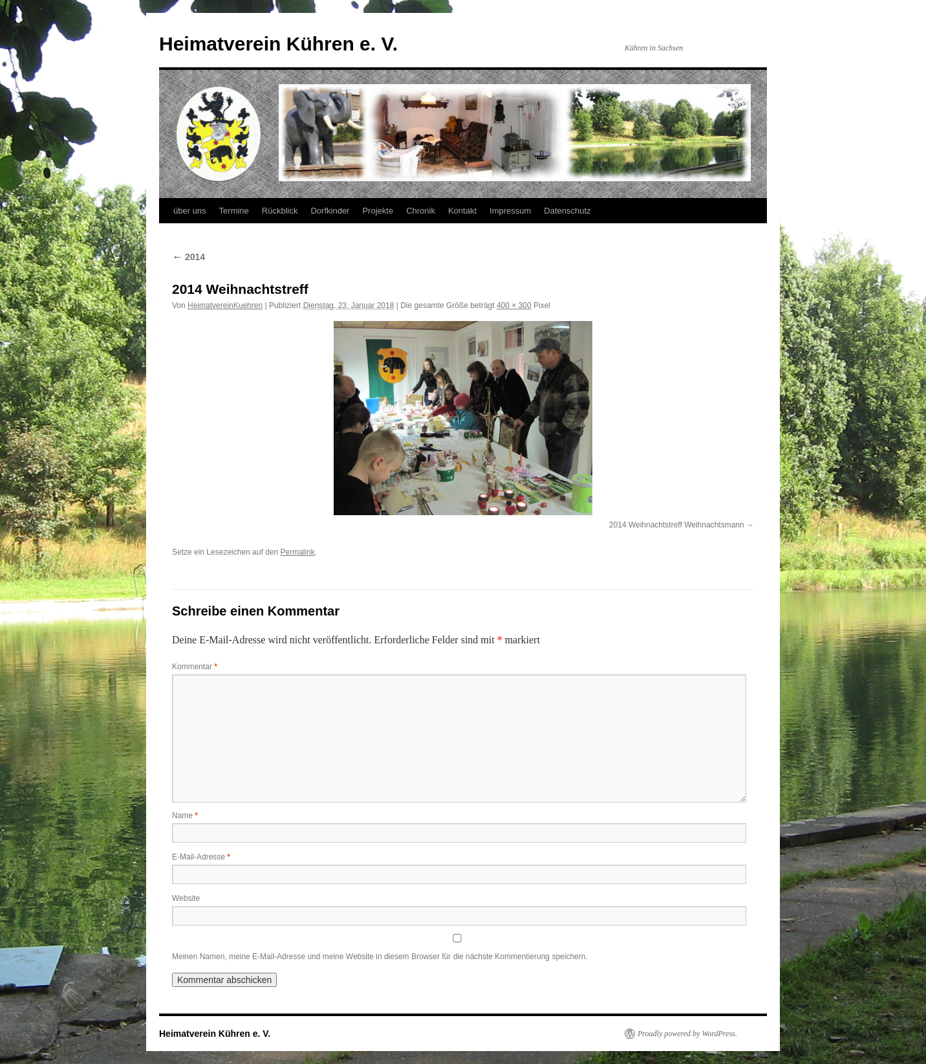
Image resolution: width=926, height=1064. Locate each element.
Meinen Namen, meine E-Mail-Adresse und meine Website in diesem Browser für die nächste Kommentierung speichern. (380, 956)
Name (185, 815)
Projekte (377, 211)
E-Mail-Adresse (201, 856)
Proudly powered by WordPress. (687, 1033)
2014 (188, 257)
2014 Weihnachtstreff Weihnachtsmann (676, 524)
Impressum (510, 211)
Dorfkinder (329, 211)
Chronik (420, 211)
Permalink (297, 552)
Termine (234, 211)
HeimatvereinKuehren (225, 305)
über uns (189, 211)
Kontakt (462, 211)
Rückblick (280, 211)
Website (186, 898)
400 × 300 (514, 305)
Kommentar (194, 666)
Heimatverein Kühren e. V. (278, 43)
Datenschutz (567, 211)
